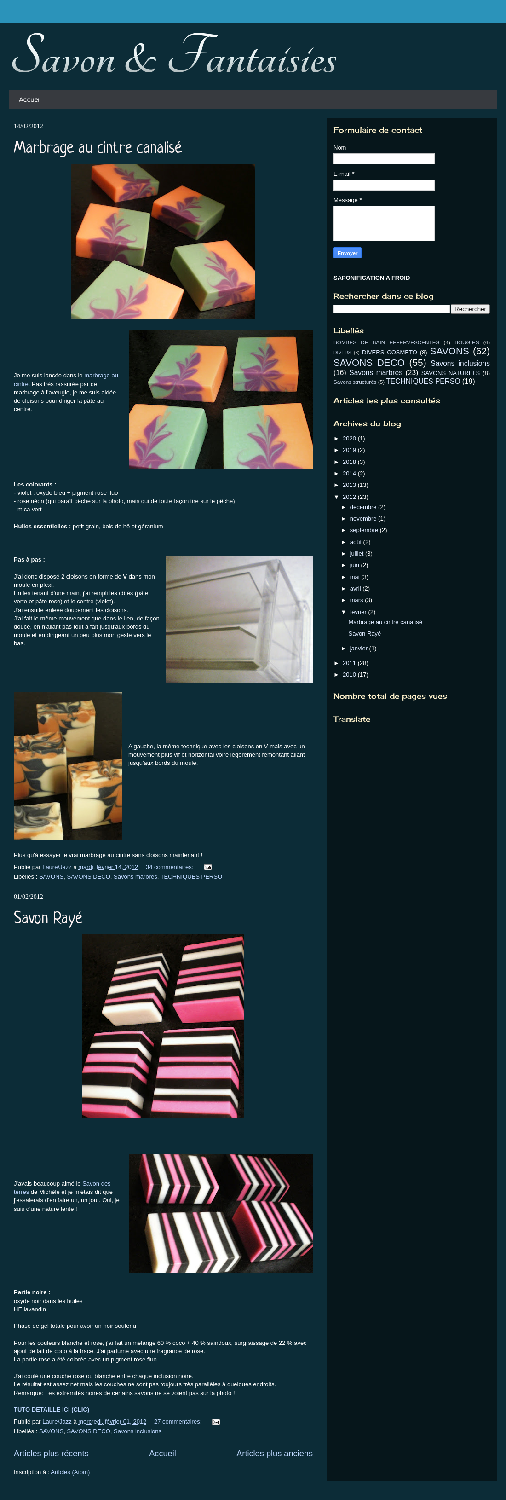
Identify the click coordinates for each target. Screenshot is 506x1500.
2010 (350, 674)
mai (356, 576)
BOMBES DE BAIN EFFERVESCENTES (386, 342)
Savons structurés (355, 382)
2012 (350, 496)
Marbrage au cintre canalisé (98, 148)
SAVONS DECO (88, 876)
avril (356, 588)
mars (357, 600)
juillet (357, 553)
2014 (350, 473)
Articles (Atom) (70, 1472)
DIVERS (342, 352)
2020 (350, 438)
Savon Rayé (48, 919)
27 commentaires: (178, 1421)
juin (355, 565)
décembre (364, 507)
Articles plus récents (51, 1453)
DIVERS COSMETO (389, 352)
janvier (359, 648)
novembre (364, 518)
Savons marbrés (135, 876)
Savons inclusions (137, 1431)
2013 (350, 484)
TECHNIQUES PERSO (191, 876)
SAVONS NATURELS (450, 373)
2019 (350, 449)
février (359, 611)
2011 (350, 663)
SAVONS (51, 876)
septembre (365, 530)
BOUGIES (466, 342)
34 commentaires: (170, 866)
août (356, 542)
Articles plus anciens (274, 1453)
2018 (350, 461)
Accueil (29, 100)
